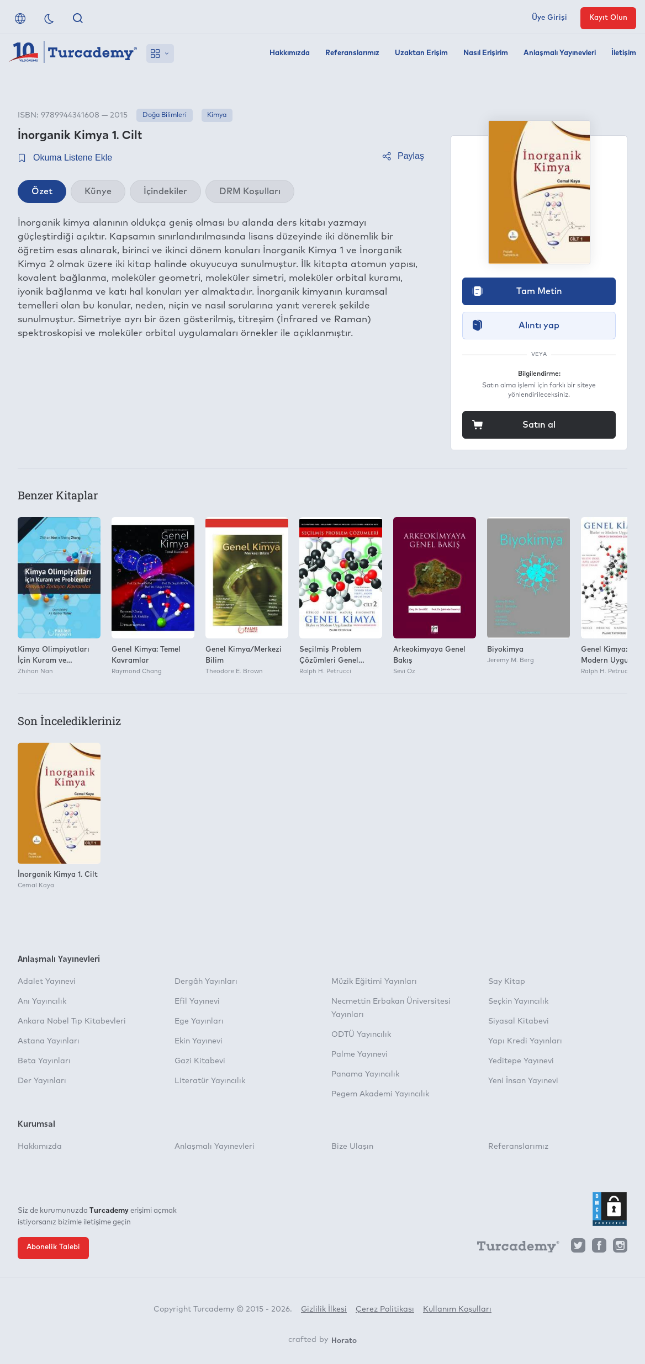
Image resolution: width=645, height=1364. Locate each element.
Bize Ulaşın (352, 1146)
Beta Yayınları (44, 1061)
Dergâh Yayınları (206, 981)
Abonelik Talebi (53, 1247)
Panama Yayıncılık (365, 1074)
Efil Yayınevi (197, 1001)
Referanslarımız (352, 53)
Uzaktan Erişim (421, 53)
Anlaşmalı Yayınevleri (560, 53)
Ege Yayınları (199, 1021)
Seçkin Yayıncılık (518, 1001)
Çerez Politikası (385, 1309)
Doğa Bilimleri (164, 115)
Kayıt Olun (608, 18)
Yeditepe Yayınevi (521, 1061)
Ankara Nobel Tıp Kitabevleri (72, 1021)
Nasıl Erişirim (485, 53)
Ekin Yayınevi (199, 1041)
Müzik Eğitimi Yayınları (374, 981)
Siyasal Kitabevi (518, 1021)
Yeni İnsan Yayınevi (523, 1081)
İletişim (623, 53)
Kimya (216, 115)
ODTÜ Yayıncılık (361, 1034)
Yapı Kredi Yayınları (525, 1041)
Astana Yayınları (49, 1041)
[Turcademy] (513, 1248)
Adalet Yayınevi (47, 981)
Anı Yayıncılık (42, 1001)
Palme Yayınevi (359, 1054)
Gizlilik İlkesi (324, 1309)
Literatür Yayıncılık (210, 1081)
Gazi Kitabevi (200, 1061)
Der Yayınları (42, 1081)
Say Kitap (506, 981)
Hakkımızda (289, 53)
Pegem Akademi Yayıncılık (380, 1094)
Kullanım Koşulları (457, 1309)
